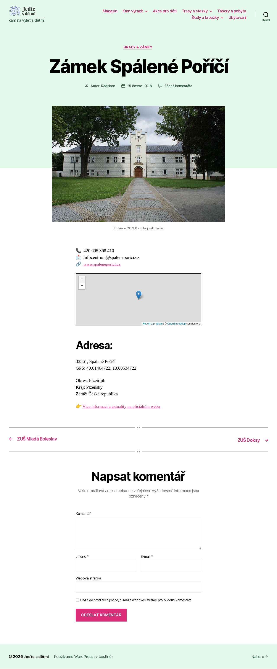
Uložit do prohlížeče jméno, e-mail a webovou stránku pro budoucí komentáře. (136, 600)
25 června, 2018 (139, 86)
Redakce (107, 86)
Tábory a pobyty (231, 11)
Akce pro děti (165, 11)
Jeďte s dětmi (37, 656)
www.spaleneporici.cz (103, 265)
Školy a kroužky (205, 17)
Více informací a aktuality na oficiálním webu (124, 407)
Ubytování (237, 17)
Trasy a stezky (195, 11)
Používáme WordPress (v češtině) (84, 656)
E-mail (147, 557)
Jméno (82, 557)
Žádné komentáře (179, 86)
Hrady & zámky (138, 48)
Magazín (110, 11)
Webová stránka (88, 578)
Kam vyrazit (132, 11)
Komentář (83, 514)
